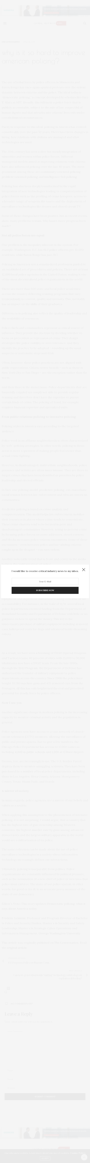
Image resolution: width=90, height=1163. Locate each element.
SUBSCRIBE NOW (45, 590)
